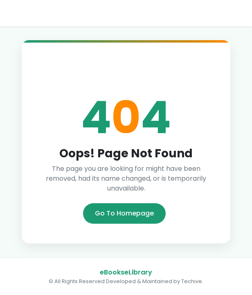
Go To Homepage (124, 213)
